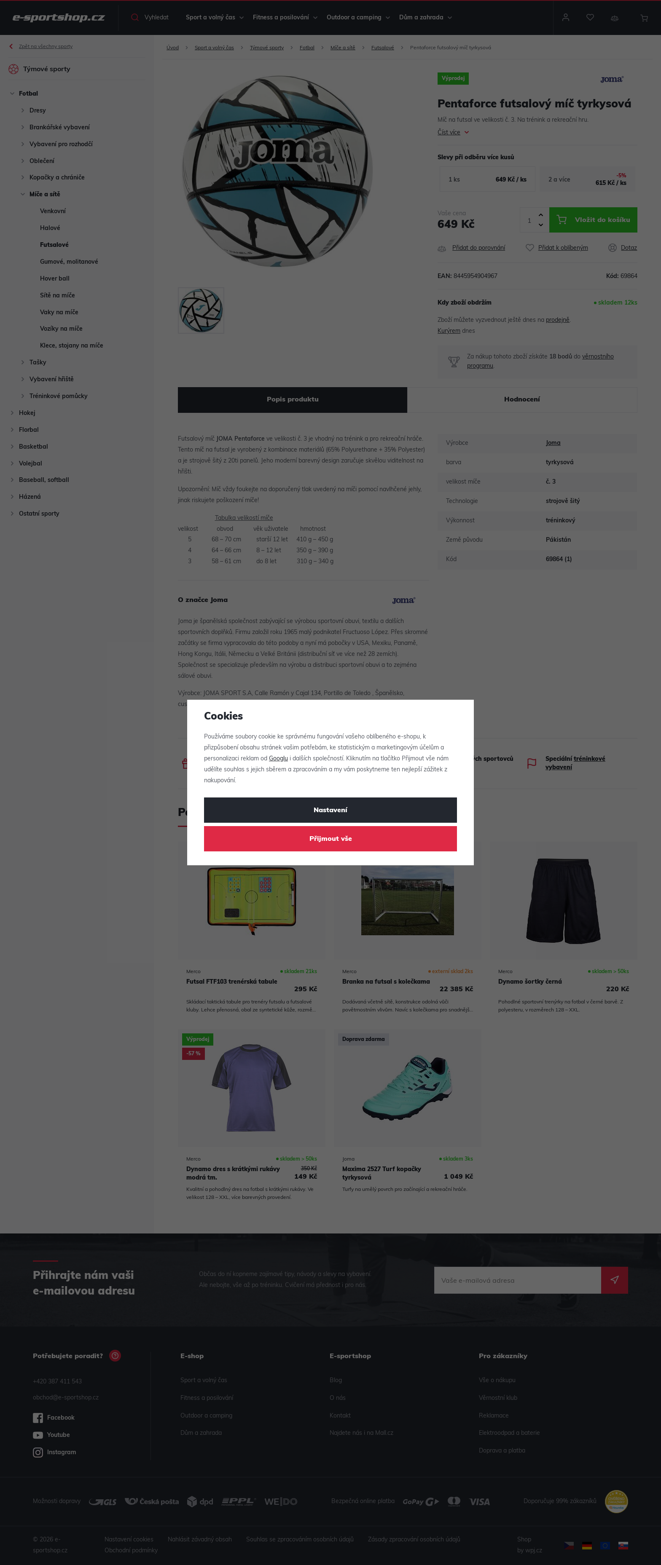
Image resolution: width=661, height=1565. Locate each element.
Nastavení (330, 810)
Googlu (278, 759)
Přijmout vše (330, 839)
